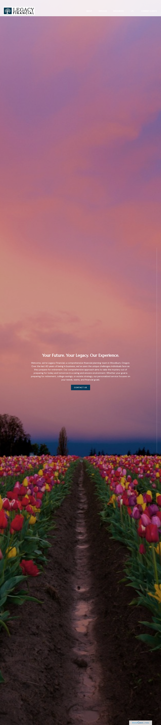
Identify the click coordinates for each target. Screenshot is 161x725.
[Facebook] (157, 471)
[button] (89, 5)
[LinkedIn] (157, 475)
